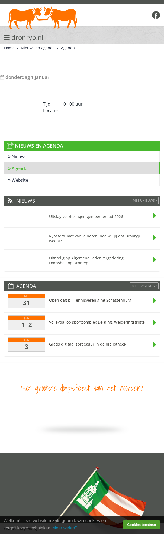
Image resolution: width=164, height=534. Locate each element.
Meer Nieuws (145, 200)
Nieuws (17, 156)
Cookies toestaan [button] (141, 525)
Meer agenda (144, 286)
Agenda (68, 47)
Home (9, 47)
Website (18, 180)
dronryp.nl (23, 37)
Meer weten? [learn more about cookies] (65, 528)
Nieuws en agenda (38, 47)
